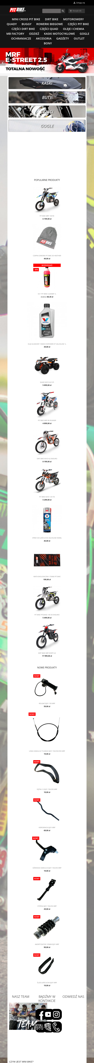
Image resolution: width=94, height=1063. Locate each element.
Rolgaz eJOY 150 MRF (47, 703)
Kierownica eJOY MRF (47, 827)
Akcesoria (43, 38)
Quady (12, 24)
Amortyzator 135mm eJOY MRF (47, 944)
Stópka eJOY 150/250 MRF (47, 906)
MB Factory (15, 34)
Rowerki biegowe (49, 24)
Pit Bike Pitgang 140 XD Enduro (47, 615)
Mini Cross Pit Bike (26, 19)
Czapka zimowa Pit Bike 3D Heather (47, 256)
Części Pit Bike (78, 24)
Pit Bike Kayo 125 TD (47, 497)
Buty (47, 97)
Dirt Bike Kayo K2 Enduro (47, 459)
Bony (48, 43)
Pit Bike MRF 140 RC (47, 216)
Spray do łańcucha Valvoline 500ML (47, 538)
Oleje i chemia (73, 29)
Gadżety (62, 38)
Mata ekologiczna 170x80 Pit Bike (47, 576)
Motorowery (73, 19)
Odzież (34, 34)
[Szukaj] (53, 11)
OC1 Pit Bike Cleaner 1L (47, 294)
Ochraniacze (21, 38)
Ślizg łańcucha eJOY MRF (47, 983)
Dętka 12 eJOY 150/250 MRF (47, 789)
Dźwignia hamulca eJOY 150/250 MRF (47, 868)
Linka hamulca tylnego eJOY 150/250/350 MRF (47, 751)
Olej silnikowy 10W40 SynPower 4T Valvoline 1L (47, 344)
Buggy (27, 24)
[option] (47, 60)
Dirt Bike (51, 19)
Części (47, 111)
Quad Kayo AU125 (47, 382)
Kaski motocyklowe (59, 34)
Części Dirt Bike (23, 29)
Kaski (47, 83)
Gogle (84, 34)
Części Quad (49, 29)
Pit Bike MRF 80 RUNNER (47, 420)
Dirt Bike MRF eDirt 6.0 (47, 653)
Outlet (79, 38)
